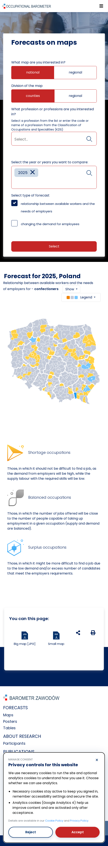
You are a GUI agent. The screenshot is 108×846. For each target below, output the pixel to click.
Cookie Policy (54, 820)
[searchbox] (54, 139)
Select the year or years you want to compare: (49, 162)
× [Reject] (96, 760)
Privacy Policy (79, 820)
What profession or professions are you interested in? (52, 112)
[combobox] (54, 139)
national (32, 72)
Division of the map (27, 85)
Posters (10, 721)
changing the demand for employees (50, 224)
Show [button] (70, 289)
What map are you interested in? (38, 62)
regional (75, 72)
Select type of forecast (30, 195)
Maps (8, 715)
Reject (30, 832)
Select (54, 246)
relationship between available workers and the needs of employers (58, 207)
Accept (77, 832)
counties (33, 95)
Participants (14, 743)
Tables (9, 728)
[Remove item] (32, 173)
